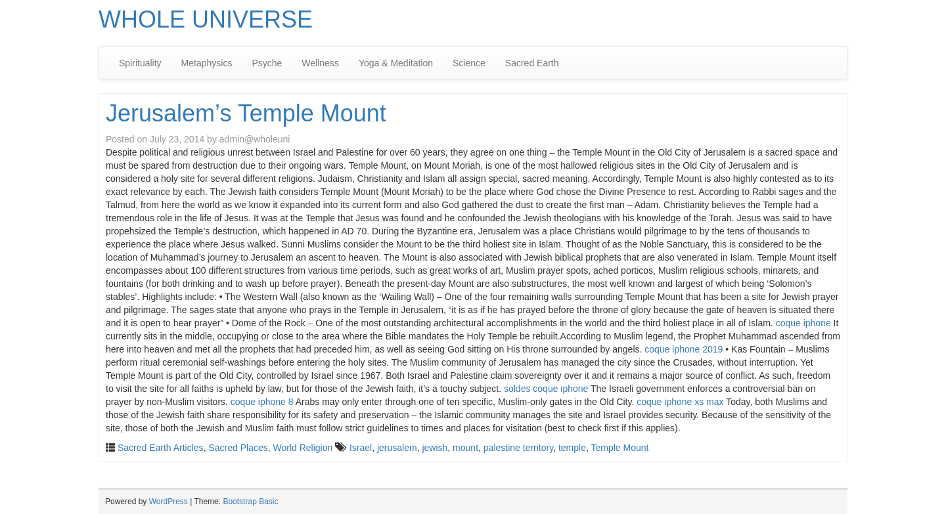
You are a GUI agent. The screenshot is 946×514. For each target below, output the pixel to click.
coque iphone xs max (680, 401)
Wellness (320, 63)
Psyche (267, 63)
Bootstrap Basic (250, 501)
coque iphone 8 (262, 401)
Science (469, 63)
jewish (434, 447)
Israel (360, 447)
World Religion (302, 447)
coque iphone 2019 (683, 349)
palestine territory (518, 447)
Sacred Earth (532, 63)
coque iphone (803, 323)
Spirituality (140, 63)
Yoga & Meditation (396, 63)
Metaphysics (207, 63)
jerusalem (397, 447)
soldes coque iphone (546, 388)
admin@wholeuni (254, 139)
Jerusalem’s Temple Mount (246, 113)
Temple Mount (620, 447)
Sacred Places (237, 447)
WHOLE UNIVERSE (206, 19)
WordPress (168, 501)
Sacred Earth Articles (161, 447)
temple (572, 447)
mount (465, 447)
